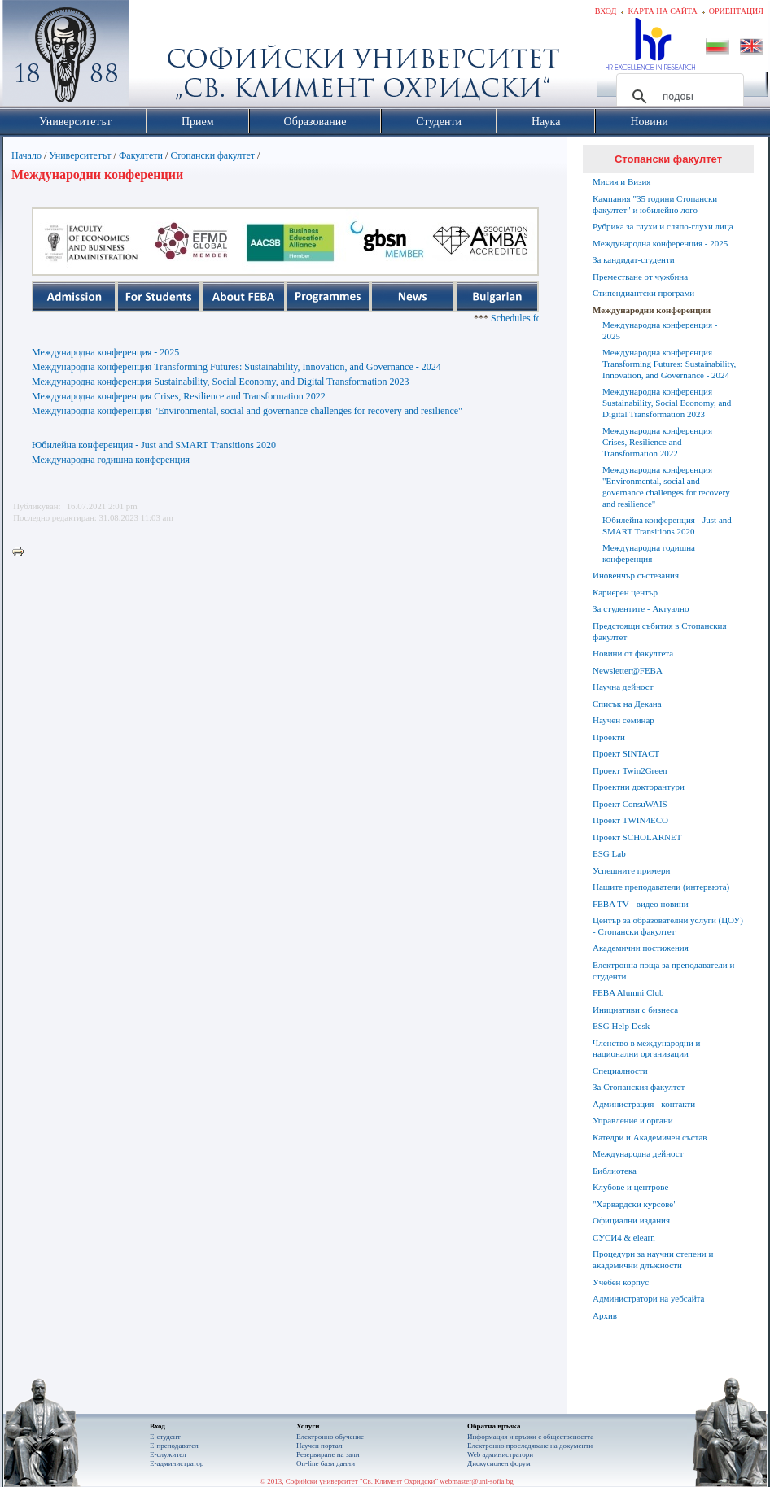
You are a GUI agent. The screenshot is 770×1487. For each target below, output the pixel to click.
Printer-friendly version (22, 552)
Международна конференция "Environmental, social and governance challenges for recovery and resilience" (247, 410)
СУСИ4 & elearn (624, 1237)
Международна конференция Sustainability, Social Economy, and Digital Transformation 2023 (220, 381)
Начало (26, 155)
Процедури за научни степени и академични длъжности (653, 1259)
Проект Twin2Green (630, 770)
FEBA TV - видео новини (641, 904)
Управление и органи (633, 1120)
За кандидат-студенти (634, 259)
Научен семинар (623, 720)
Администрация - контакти (644, 1104)
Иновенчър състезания (636, 575)
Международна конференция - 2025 (105, 352)
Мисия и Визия (621, 181)
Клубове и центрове (630, 1187)
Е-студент (165, 1436)
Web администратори (500, 1454)
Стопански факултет (212, 155)
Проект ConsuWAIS (630, 804)
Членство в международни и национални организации (646, 1048)
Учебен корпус (621, 1282)
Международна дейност (638, 1153)
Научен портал (319, 1445)
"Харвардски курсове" (635, 1204)
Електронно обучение (330, 1436)
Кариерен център (625, 592)
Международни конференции (652, 310)
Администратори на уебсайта (648, 1298)
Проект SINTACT (626, 753)
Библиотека (615, 1170)
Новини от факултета (633, 653)
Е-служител (168, 1454)
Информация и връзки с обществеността (530, 1436)
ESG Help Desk (621, 1026)
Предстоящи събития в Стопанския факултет (659, 631)
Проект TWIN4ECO (630, 820)
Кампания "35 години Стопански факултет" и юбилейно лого (655, 204)
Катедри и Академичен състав (650, 1137)
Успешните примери (631, 870)
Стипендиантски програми (643, 293)
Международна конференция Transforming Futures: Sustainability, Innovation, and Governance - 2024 (236, 367)
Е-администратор (176, 1463)
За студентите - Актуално (641, 608)
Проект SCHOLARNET (637, 837)
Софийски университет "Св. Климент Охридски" (157, 57)
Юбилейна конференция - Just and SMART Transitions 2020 (154, 445)
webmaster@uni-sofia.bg (477, 1481)
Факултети (141, 155)
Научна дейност (623, 686)
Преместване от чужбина (640, 276)
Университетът (80, 155)
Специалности (620, 1070)
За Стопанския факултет (639, 1087)
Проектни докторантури (639, 786)
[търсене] (678, 97)
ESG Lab (609, 853)
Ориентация (736, 11)
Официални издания (631, 1220)
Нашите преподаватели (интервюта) (661, 887)
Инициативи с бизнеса (635, 1009)
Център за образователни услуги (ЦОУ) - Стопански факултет (668, 925)
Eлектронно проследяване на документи (530, 1445)
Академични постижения (641, 948)
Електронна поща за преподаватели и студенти (663, 970)
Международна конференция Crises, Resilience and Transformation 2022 (179, 396)
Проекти (609, 737)
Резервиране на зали (328, 1454)
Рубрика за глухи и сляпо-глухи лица (663, 226)
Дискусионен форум (499, 1463)
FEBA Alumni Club (628, 992)
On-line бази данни (325, 1463)
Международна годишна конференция (111, 459)
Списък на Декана (627, 704)
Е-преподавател (174, 1445)
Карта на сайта (662, 11)
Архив (605, 1315)
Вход (606, 11)
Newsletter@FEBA (628, 670)
